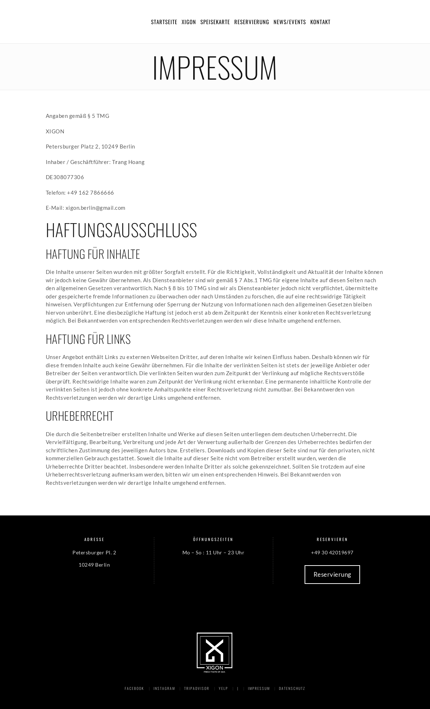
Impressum (259, 688)
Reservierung (251, 22)
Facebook (134, 688)
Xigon (189, 22)
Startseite (164, 22)
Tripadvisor (196, 688)
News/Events (290, 22)
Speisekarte (215, 22)
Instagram (164, 688)
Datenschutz (292, 688)
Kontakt (320, 22)
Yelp (223, 688)
